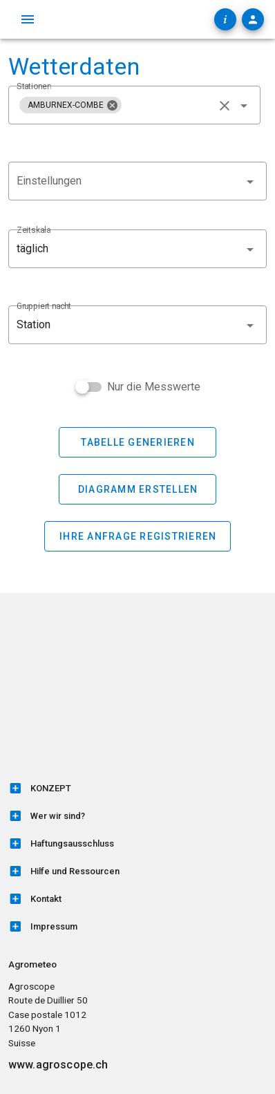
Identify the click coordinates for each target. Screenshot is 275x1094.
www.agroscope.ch (58, 1064)
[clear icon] (224, 105)
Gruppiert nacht (44, 306)
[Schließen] (112, 105)
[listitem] (137, 788)
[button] (137, 248)
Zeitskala (33, 230)
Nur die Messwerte (153, 386)
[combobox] (134, 105)
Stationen (34, 86)
